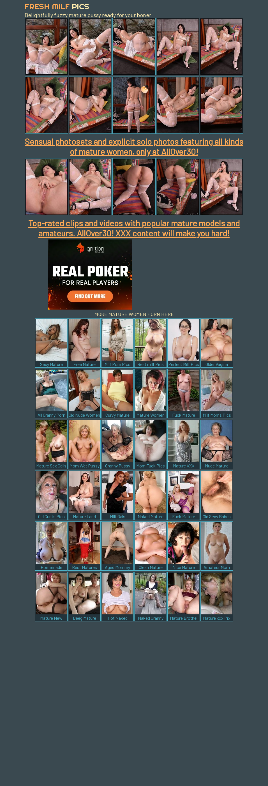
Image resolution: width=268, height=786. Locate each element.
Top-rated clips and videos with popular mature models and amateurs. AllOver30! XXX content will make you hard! (134, 228)
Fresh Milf (57, 6)
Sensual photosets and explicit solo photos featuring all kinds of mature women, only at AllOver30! (134, 146)
